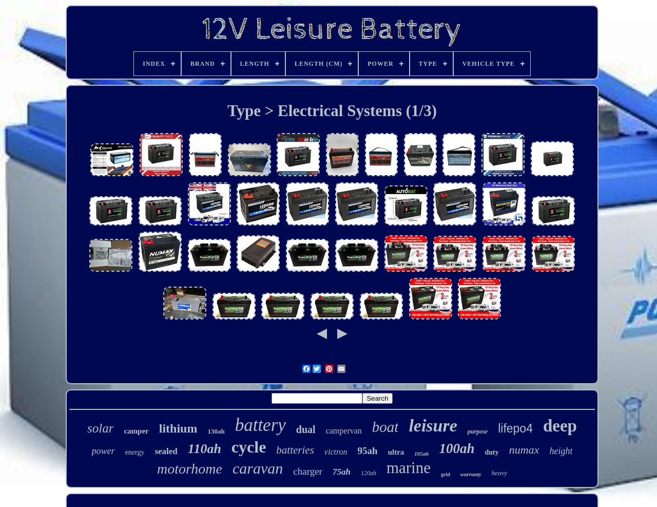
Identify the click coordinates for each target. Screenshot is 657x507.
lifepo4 (515, 428)
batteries (295, 450)
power (103, 451)
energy (135, 452)
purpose (478, 431)
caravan (258, 468)
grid (445, 474)
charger (307, 471)
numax (524, 449)
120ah (368, 473)
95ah (368, 450)
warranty (470, 474)
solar (100, 428)
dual (306, 429)
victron (335, 451)
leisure (433, 425)
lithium (178, 428)
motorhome (189, 469)
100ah (456, 448)
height (560, 451)
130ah (215, 431)
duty (492, 452)
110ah (204, 448)
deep (560, 426)
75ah (342, 472)
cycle (248, 447)
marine (409, 468)
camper (136, 431)
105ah (421, 453)
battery (260, 425)
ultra (396, 452)
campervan (344, 430)
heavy (499, 473)
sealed (165, 451)
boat (385, 427)
